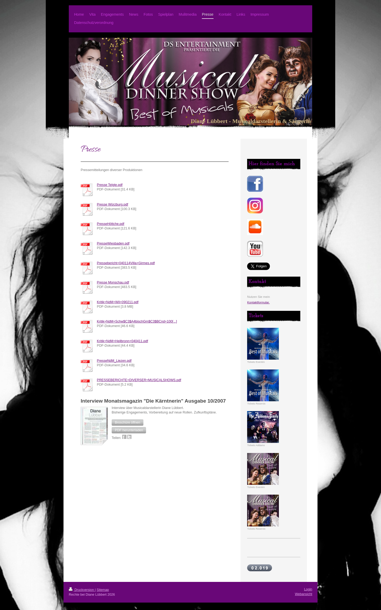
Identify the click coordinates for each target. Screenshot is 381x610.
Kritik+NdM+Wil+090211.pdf (117, 302)
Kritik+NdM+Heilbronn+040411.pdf (122, 341)
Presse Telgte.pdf (110, 185)
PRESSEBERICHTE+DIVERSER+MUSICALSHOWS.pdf (139, 380)
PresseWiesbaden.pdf (113, 243)
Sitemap (103, 590)
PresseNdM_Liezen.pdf (114, 361)
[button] (127, 422)
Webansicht (303, 594)
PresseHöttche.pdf (110, 224)
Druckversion (82, 590)
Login (308, 589)
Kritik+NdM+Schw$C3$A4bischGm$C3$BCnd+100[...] (137, 321)
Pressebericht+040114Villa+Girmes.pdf (126, 263)
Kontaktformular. (258, 302)
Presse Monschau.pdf (113, 282)
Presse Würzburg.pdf (112, 204)
